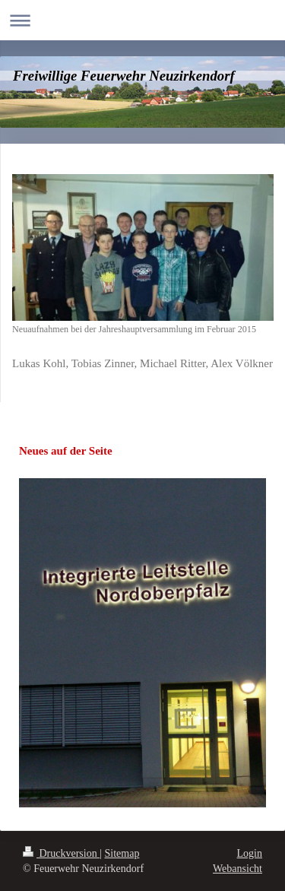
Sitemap (122, 853)
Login (249, 853)
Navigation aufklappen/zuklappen (142, 20)
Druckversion (61, 853)
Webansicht (237, 868)
